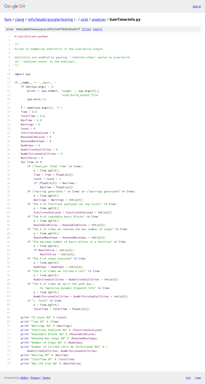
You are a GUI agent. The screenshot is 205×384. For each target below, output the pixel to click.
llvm (8, 19)
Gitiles (24, 378)
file (86, 29)
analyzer (99, 19)
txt (188, 377)
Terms (46, 378)
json (198, 377)
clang (19, 19)
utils (84, 19)
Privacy (35, 378)
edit (97, 29)
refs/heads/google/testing (50, 19)
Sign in (197, 6)
